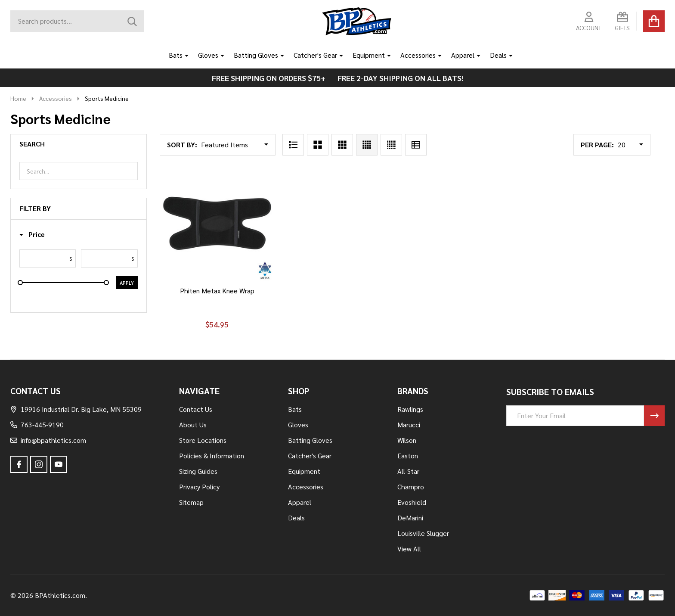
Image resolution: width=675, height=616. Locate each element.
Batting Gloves (256, 54)
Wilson (406, 440)
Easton (407, 455)
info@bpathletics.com (48, 440)
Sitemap (191, 502)
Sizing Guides (198, 471)
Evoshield (411, 502)
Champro (410, 486)
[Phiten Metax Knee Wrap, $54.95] (217, 223)
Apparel (462, 54)
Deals (498, 54)
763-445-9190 (37, 424)
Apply (127, 282)
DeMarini (410, 517)
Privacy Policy (199, 486)
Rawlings (410, 409)
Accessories (418, 54)
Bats (176, 54)
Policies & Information (211, 455)
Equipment (369, 54)
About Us (193, 424)
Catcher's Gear (315, 54)
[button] (32, 234)
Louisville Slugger (423, 533)
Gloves (208, 54)
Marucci (408, 424)
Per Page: (597, 144)
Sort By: (182, 144)
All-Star (408, 471)
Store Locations (202, 440)
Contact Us (195, 409)
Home (18, 98)
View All (409, 548)
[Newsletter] (654, 415)
